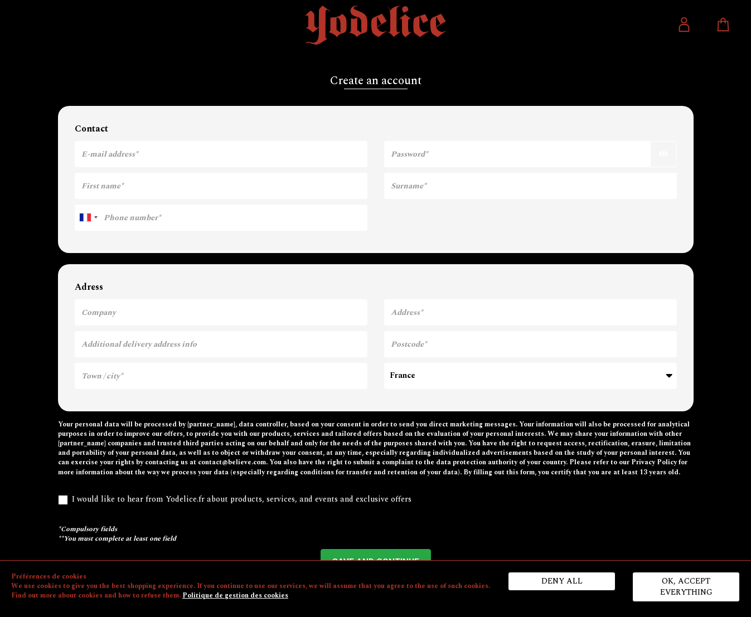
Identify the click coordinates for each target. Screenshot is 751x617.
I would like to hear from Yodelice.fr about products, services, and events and (234, 499)
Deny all (562, 581)
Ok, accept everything (686, 586)
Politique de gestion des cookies (235, 595)
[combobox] (88, 217)
